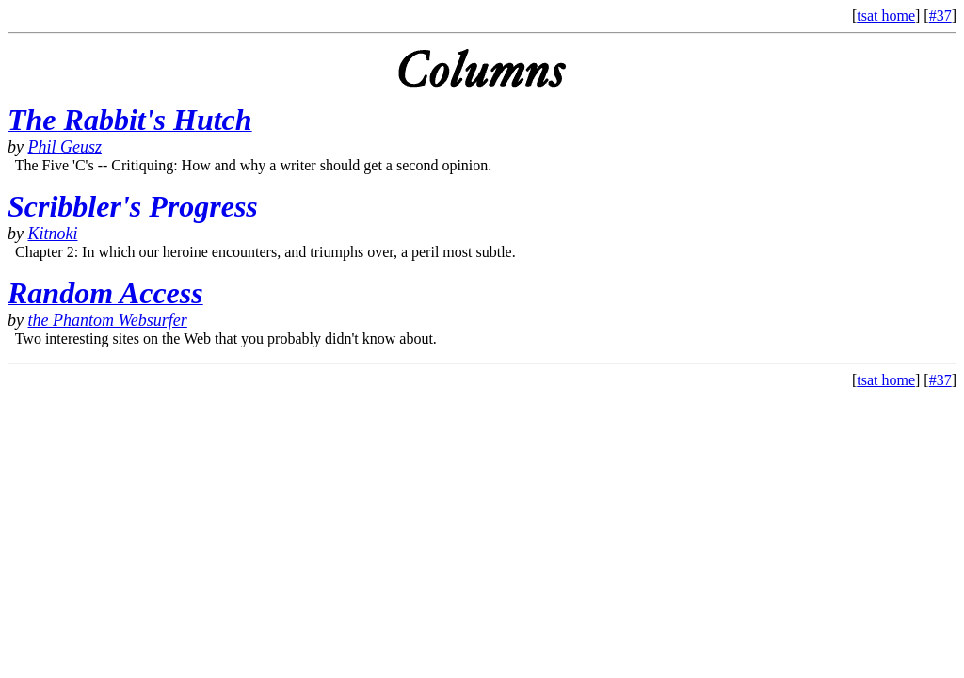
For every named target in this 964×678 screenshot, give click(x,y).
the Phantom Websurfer (107, 320)
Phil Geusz (65, 146)
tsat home (886, 16)
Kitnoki (53, 233)
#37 (940, 16)
